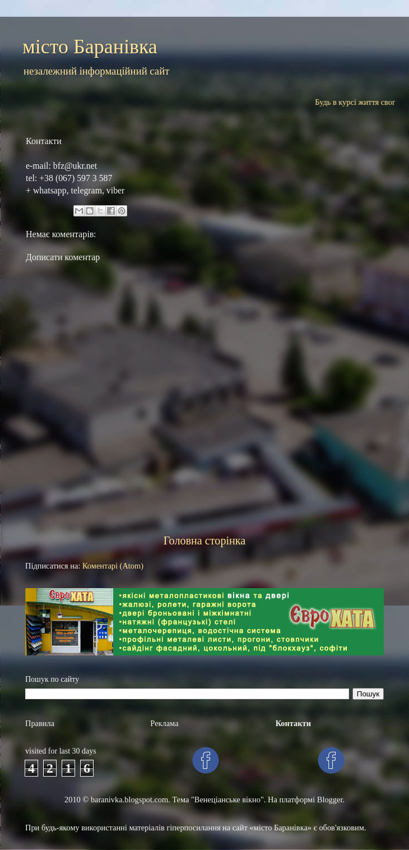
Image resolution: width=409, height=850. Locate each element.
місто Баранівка (89, 46)
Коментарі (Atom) (112, 565)
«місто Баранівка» (280, 827)
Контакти (293, 723)
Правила (39, 723)
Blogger (330, 799)
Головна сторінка (205, 540)
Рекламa (164, 723)
